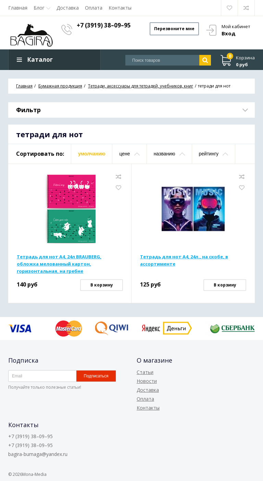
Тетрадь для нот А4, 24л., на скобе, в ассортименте (184, 260)
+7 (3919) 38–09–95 (104, 25)
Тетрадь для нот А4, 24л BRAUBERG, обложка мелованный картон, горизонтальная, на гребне (59, 264)
